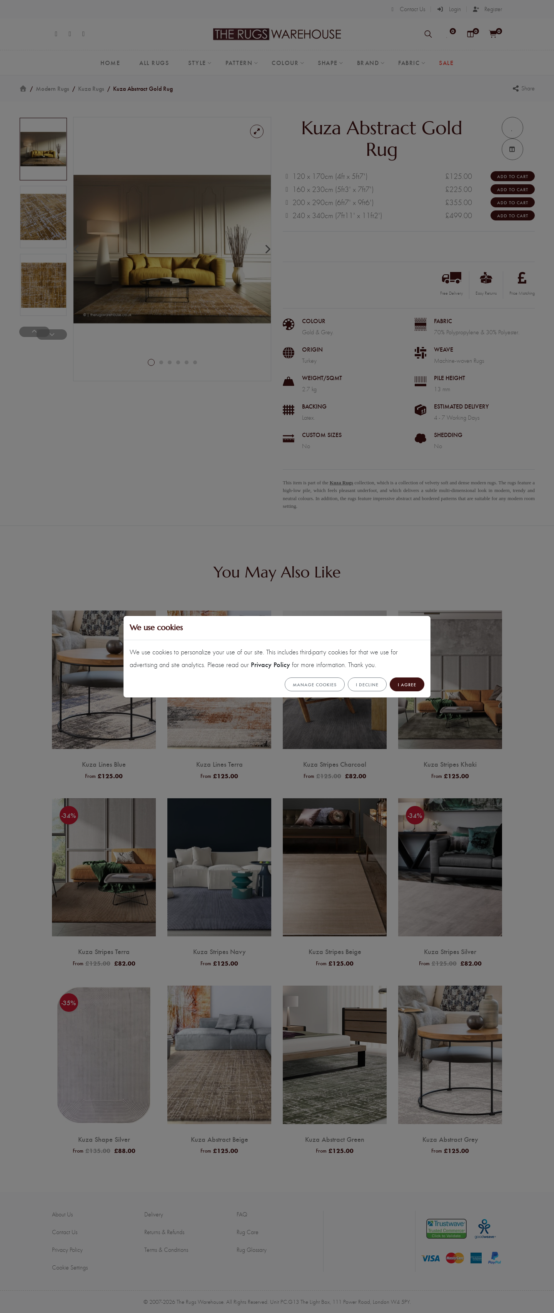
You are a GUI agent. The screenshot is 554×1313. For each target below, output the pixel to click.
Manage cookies (315, 684)
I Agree (407, 684)
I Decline (367, 684)
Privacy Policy (270, 664)
